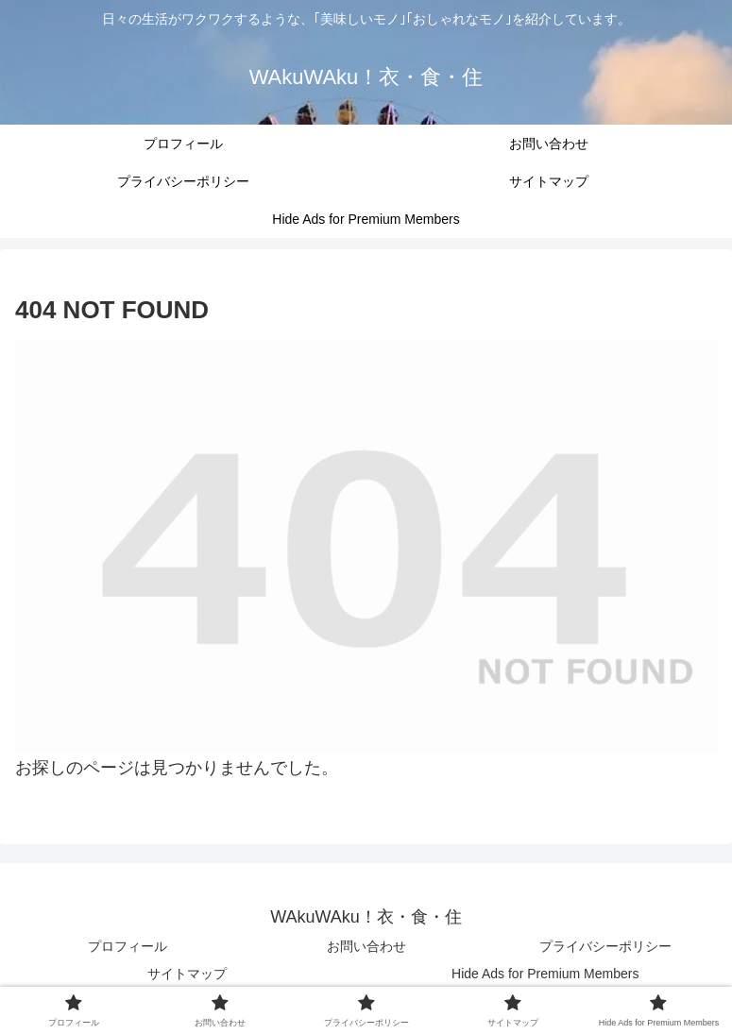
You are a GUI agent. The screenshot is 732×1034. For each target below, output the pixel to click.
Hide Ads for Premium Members (544, 973)
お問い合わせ (366, 946)
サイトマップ (187, 973)
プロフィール (127, 946)
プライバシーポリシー (605, 946)
